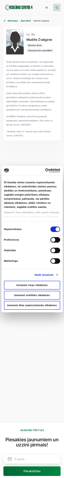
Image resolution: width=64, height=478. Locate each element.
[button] (46, 7)
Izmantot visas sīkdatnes (32, 285)
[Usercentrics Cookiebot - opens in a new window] (45, 170)
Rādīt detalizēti (44, 274)
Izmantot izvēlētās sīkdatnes (32, 295)
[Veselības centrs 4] (18, 7)
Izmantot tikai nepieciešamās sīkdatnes (32, 305)
